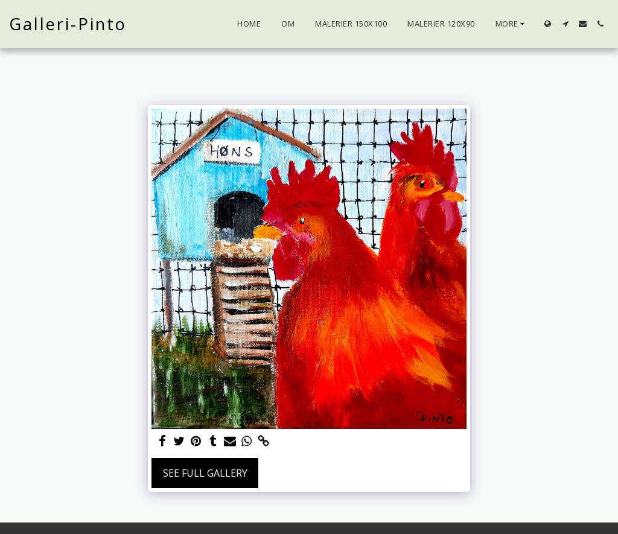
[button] (565, 24)
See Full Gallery (205, 473)
